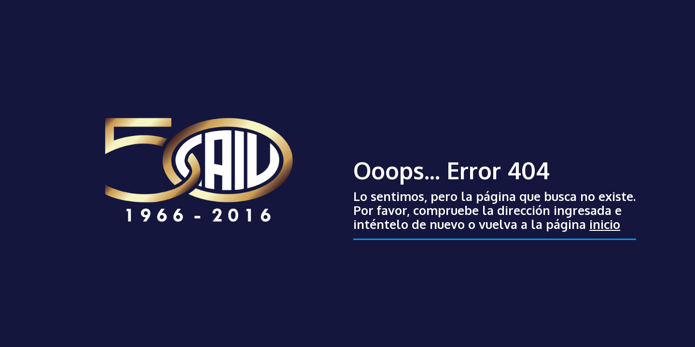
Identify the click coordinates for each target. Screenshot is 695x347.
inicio (604, 224)
